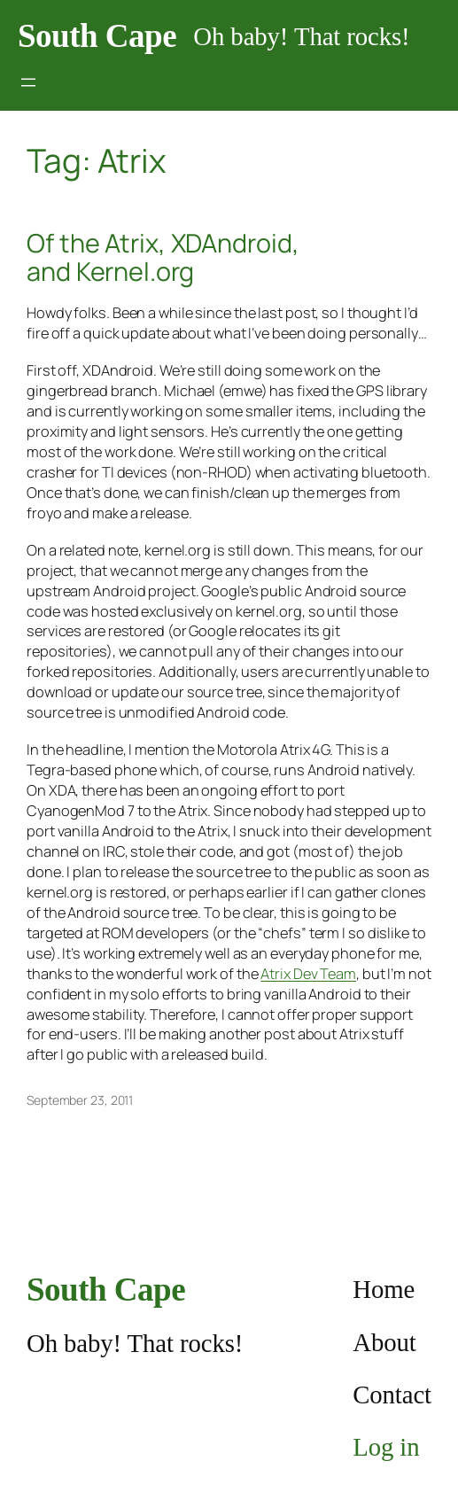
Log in (386, 1447)
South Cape (97, 36)
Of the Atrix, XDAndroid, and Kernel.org (163, 257)
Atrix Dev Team (308, 973)
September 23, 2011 (80, 1100)
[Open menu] (28, 82)
